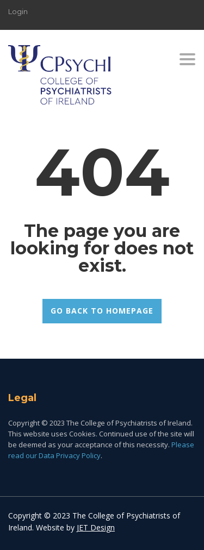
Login (18, 11)
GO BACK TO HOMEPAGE (102, 310)
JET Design (96, 527)
